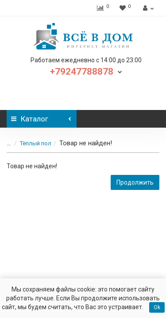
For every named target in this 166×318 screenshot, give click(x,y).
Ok (157, 307)
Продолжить (135, 182)
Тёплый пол (35, 143)
